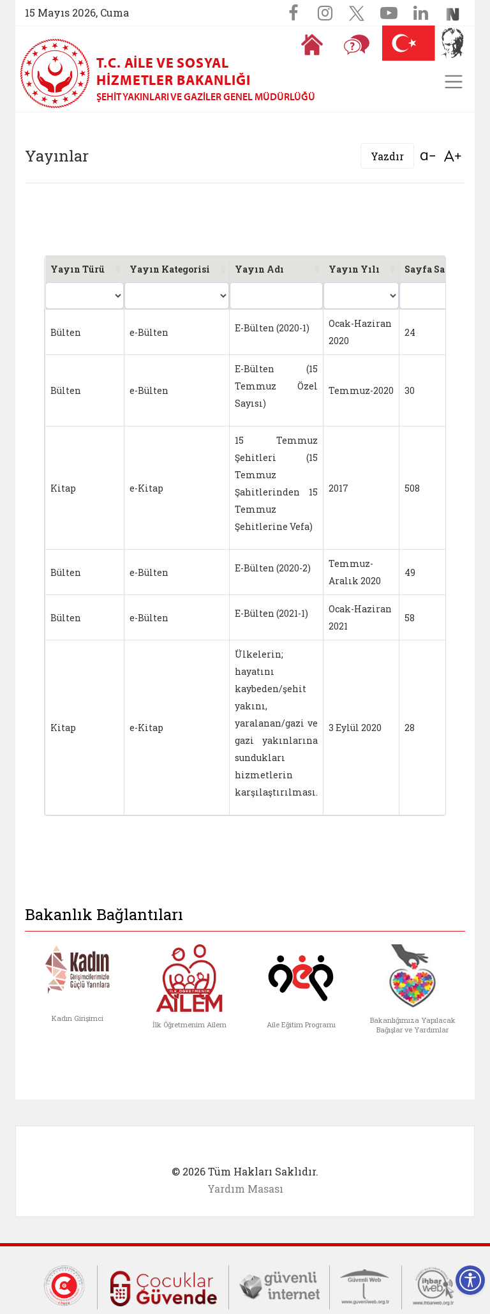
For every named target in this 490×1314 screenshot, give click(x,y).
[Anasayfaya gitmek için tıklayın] (312, 44)
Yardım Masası (245, 1188)
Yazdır (387, 156)
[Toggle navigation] (453, 81)
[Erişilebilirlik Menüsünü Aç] (470, 1280)
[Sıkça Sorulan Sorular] (356, 44)
